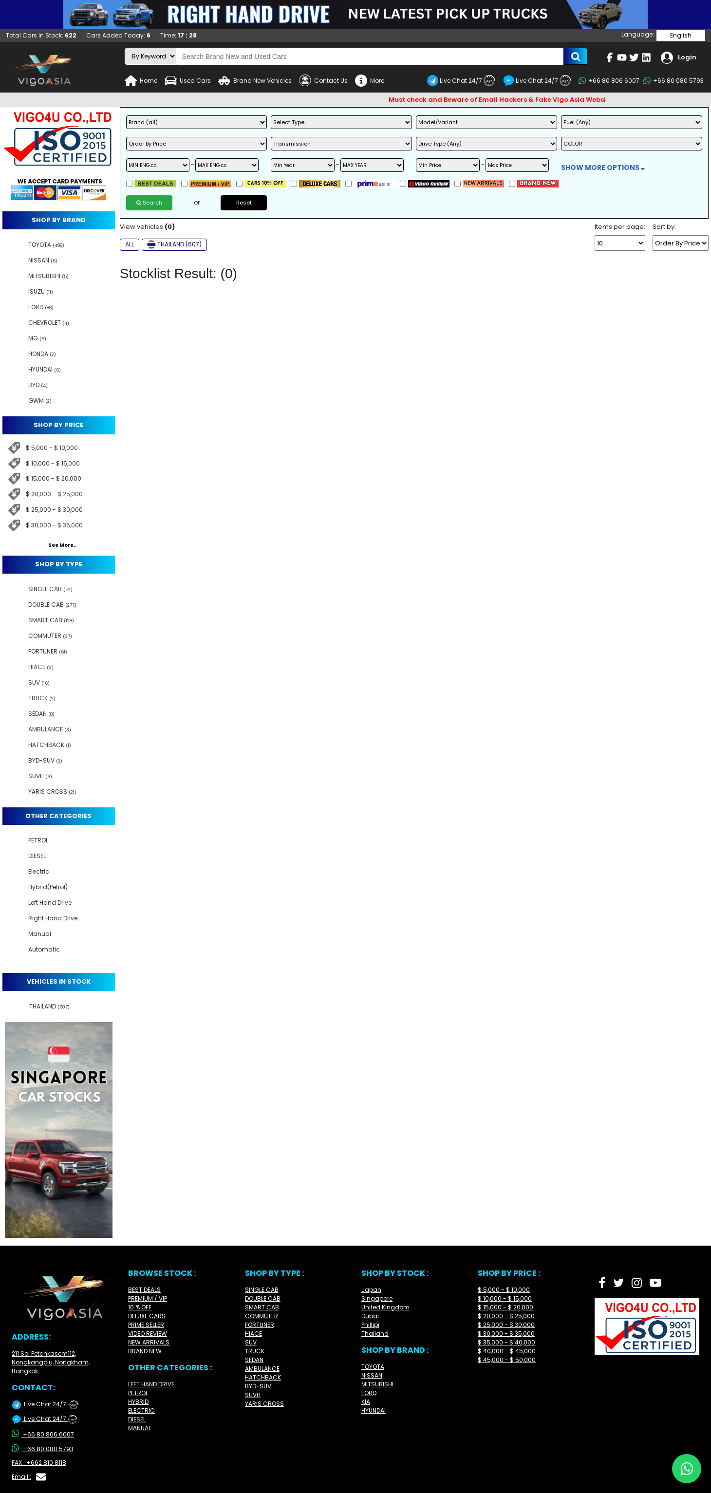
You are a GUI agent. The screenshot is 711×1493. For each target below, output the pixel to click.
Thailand (375, 1333)
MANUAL (139, 1428)
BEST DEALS (144, 1290)
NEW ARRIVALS (148, 1342)
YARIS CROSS (264, 1404)
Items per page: (620, 227)
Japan (371, 1290)
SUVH (253, 1395)
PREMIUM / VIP (147, 1298)
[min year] (302, 165)
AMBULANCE (262, 1368)
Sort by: (664, 227)
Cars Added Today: (118, 35)
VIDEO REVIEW (147, 1333)
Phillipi (370, 1325)
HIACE (253, 1333)
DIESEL (137, 1419)
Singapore (377, 1298)
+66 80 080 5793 (673, 80)
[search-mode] (151, 56)
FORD (368, 1393)
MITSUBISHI (377, 1384)
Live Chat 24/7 (461, 81)
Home (141, 81)
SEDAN (254, 1360)
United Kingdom (385, 1307)
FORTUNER (259, 1325)
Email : (29, 1477)
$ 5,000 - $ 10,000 (52, 448)
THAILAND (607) (174, 244)
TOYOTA (372, 1366)
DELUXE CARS (147, 1316)
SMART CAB (262, 1307)
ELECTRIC (141, 1410)
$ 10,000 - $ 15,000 (53, 463)
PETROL (138, 1393)
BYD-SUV (258, 1386)
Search (149, 202)
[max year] (372, 165)
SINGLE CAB (262, 1290)
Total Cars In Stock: (41, 35)
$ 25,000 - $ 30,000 (54, 509)
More (369, 81)
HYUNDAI (373, 1410)
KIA (365, 1402)
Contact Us (323, 81)
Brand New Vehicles (255, 81)
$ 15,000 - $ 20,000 (53, 478)
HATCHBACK (263, 1377)
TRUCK (254, 1351)
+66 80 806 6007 (609, 80)
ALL (129, 244)
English (681, 35)
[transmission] (341, 143)
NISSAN (371, 1375)
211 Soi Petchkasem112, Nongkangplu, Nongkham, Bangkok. (51, 1362)
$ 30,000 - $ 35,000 (54, 525)
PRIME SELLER (146, 1325)
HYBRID (138, 1402)
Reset (244, 202)
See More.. (62, 545)
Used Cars (188, 81)
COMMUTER (261, 1316)
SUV (251, 1342)
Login (678, 58)
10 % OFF (139, 1307)
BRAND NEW (145, 1351)
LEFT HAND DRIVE (151, 1384)
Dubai (370, 1316)
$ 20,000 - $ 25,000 (54, 494)
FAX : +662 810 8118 (39, 1462)
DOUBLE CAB (263, 1298)
